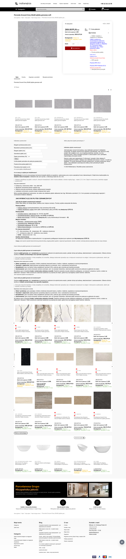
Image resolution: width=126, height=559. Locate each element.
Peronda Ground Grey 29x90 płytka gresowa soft (42, 119)
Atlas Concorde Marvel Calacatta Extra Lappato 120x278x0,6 (23, 374)
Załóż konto (16, 527)
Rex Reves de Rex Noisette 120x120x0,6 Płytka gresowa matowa (42, 331)
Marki (80, 3)
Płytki (15, 538)
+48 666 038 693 (92, 528)
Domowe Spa (17, 545)
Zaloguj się (16, 525)
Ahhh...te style (42, 547)
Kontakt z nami (67, 527)
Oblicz (16, 159)
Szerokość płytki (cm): (20, 153)
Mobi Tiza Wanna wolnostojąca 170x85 (42, 463)
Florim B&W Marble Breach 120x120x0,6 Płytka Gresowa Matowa (22, 331)
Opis (17, 77)
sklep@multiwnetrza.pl (94, 532)
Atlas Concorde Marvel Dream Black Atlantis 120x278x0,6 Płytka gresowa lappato (43, 372)
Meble (15, 547)
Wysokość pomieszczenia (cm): (23, 147)
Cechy (24, 77)
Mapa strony (66, 532)
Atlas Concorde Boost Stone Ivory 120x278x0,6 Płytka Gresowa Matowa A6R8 (62, 374)
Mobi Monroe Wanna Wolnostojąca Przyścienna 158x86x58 (61, 463)
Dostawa (55, 3)
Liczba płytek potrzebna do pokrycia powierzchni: (28, 161)
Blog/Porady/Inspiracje (88, 3)
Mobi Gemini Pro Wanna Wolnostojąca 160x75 (21, 463)
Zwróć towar (73, 3)
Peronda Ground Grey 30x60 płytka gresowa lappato (61, 119)
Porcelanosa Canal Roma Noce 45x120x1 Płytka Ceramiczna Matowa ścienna (43, 416)
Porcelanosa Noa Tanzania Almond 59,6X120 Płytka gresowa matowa (82, 418)
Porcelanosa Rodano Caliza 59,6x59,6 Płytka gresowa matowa (102, 329)
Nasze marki (66, 529)
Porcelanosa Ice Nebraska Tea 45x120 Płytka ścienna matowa (62, 418)
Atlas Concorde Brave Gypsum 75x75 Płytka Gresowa (101, 374)
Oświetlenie (16, 542)
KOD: (104, 23)
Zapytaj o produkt (34, 77)
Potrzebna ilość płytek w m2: (22, 167)
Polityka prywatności (68, 538)
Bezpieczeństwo (48, 77)
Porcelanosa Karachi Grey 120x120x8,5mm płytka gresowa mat (102, 418)
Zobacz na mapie (92, 534)
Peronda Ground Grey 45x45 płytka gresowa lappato (101, 119)
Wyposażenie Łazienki (19, 543)
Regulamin (66, 534)
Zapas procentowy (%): (20, 156)
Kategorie (21, 9)
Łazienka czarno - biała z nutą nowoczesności (49, 552)
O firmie (65, 525)
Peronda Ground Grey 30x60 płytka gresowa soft (81, 119)
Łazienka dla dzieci (43, 550)
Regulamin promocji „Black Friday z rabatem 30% (74, 536)
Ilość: (66, 43)
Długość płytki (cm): (19, 150)
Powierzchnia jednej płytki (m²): (23, 164)
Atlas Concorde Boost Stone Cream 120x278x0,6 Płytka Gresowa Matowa (81, 374)
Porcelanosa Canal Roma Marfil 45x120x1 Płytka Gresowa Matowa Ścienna (23, 416)
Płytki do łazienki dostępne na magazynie (23, 536)
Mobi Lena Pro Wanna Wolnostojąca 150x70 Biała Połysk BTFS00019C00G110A (82, 463)
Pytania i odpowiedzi (63, 3)
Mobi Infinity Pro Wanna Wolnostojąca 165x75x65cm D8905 (101, 463)
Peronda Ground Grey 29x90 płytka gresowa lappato (22, 119)
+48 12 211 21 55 (106, 3)
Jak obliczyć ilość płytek (46, 3)
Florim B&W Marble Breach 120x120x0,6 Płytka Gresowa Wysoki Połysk (61, 331)
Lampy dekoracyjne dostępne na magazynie (23, 540)
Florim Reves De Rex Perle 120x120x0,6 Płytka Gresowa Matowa (81, 331)
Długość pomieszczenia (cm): (22, 145)
